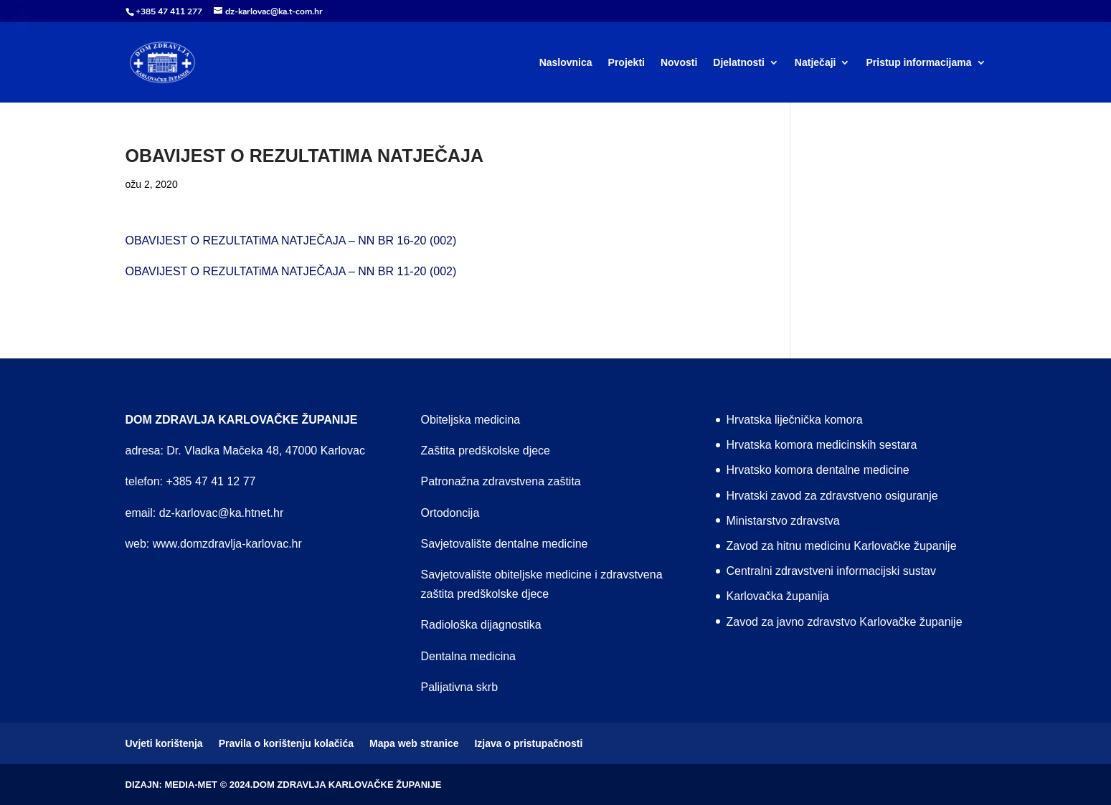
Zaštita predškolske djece (485, 450)
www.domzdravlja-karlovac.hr (227, 544)
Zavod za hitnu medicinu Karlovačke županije (841, 546)
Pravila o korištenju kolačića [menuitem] (286, 743)
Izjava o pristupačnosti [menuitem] (528, 743)
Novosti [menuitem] (679, 62)
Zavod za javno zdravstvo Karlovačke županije (844, 622)
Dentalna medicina (468, 656)
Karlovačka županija (777, 596)
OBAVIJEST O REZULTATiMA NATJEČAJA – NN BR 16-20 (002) (291, 240)
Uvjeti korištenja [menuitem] (164, 743)
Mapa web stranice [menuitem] (414, 743)
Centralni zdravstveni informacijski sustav (831, 571)
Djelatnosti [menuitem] (739, 62)
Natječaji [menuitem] (815, 62)
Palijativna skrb (459, 687)
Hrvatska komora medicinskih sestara (821, 445)
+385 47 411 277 (169, 11)
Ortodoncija (449, 513)
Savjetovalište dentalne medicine (503, 544)
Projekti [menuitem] (626, 62)
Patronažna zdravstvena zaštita (500, 481)
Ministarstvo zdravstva (782, 521)
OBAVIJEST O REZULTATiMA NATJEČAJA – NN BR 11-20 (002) (291, 271)
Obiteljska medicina (470, 420)
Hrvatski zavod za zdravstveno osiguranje (831, 496)
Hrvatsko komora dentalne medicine (817, 470)
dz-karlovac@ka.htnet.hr (221, 513)
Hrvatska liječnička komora (794, 420)
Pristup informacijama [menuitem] (918, 62)
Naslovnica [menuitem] (565, 62)
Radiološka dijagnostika (480, 625)
